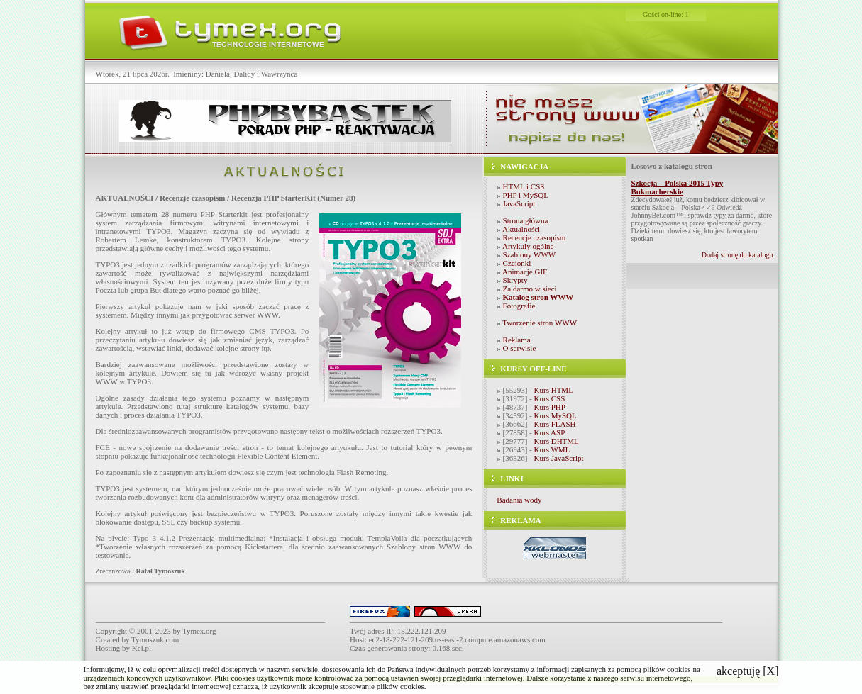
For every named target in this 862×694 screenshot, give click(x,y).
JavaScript (519, 203)
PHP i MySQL (525, 195)
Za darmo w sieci (530, 288)
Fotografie (519, 305)
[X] (748, 671)
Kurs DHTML (556, 441)
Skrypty (515, 280)
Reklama (517, 339)
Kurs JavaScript (559, 458)
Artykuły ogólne (527, 246)
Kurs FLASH (555, 424)
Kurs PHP (549, 407)
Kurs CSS (549, 398)
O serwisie (519, 348)
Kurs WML (552, 449)
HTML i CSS (524, 186)
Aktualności (521, 229)
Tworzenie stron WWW (539, 322)
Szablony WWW (529, 254)
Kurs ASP (549, 432)
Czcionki (517, 263)
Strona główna (525, 220)
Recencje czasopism (534, 237)
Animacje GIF (524, 271)
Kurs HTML (553, 390)
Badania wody (519, 500)
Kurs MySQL (555, 415)
